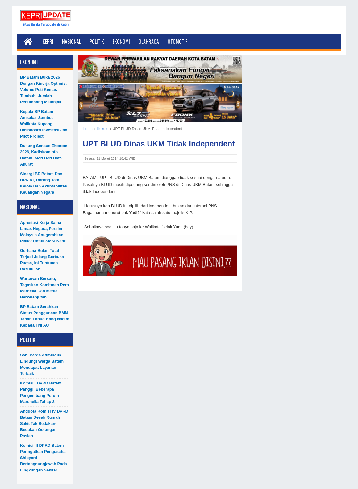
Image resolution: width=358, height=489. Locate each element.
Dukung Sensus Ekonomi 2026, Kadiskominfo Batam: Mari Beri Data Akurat (44, 154)
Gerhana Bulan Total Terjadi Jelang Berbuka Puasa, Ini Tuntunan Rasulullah (42, 259)
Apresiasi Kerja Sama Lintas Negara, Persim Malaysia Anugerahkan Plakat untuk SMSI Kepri (43, 231)
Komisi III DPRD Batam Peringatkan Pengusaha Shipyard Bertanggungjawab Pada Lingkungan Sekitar (43, 457)
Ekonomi (121, 41)
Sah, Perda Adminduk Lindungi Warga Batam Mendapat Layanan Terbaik (42, 364)
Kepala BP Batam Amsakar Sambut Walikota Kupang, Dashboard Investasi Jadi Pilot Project (44, 123)
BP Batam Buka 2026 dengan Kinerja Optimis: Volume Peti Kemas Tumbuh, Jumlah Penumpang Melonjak (43, 89)
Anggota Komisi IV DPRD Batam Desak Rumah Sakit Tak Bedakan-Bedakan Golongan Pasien (44, 423)
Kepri (48, 41)
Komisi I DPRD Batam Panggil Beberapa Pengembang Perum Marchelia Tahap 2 (40, 392)
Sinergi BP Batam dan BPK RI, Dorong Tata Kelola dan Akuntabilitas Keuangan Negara (43, 183)
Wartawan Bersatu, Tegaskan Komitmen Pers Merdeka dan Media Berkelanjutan (44, 287)
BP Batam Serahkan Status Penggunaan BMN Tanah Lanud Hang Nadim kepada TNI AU (44, 315)
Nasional (71, 41)
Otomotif (177, 41)
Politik (97, 41)
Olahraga (149, 41)
